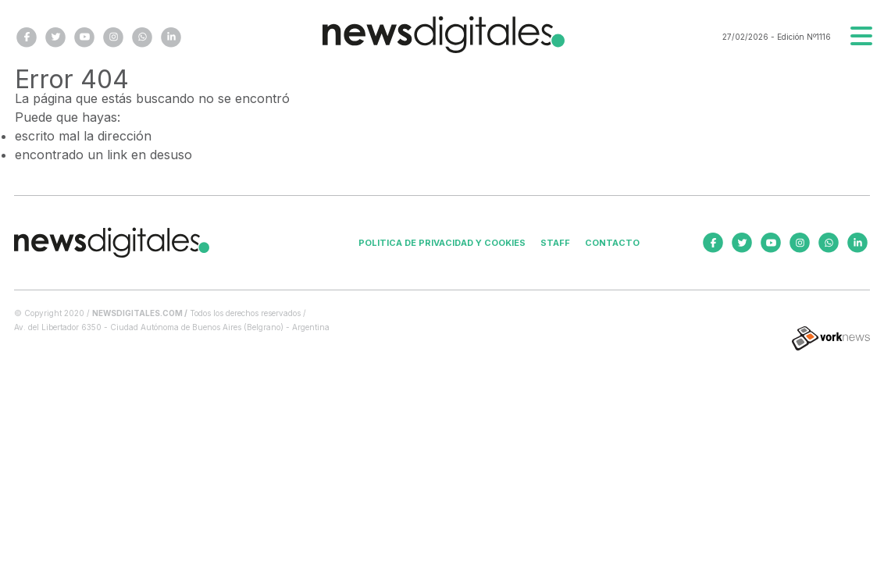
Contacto (612, 242)
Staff (555, 242)
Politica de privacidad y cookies (442, 242)
